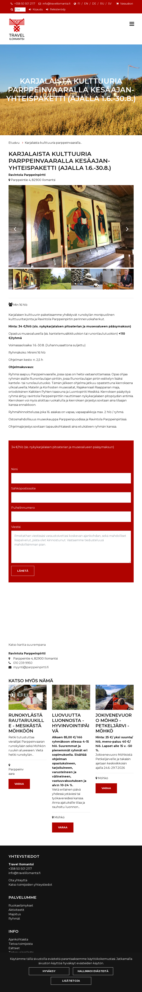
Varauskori (126, 3)
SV (110, 3)
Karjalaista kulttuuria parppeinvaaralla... (53, 142)
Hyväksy (49, 971)
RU (102, 3)
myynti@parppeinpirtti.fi (31, 667)
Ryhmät (14, 918)
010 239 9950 (22, 663)
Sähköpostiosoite (23, 488)
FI (79, 3)
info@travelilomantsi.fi (57, 3)
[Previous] (15, 227)
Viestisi (15, 527)
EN (86, 3)
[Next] (127, 227)
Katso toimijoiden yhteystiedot (30, 884)
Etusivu (14, 142)
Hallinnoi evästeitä (93, 971)
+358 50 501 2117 (24, 3)
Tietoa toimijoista (21, 944)
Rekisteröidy (58, 9)
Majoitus (15, 914)
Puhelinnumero (23, 507)
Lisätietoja (71, 980)
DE (94, 3)
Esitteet (14, 948)
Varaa (19, 783)
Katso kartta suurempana (27, 644)
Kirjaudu (38, 9)
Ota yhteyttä (18, 880)
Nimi (14, 469)
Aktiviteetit (16, 910)
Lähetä (22, 570)
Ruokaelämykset (21, 905)
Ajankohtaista (18, 939)
